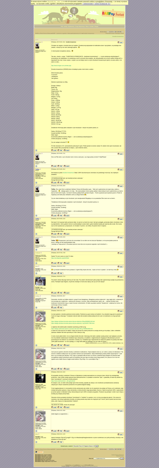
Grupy (76, 26)
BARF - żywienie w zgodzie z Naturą (61, 33)
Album (87, 26)
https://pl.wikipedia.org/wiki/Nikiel (60, 258)
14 (118, 31)
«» (113, 31)
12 (115, 31)
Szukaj (65, 26)
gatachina (38, 42)
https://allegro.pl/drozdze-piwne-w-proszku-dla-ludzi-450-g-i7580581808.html (72, 328)
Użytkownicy (71, 26)
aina (36, 266)
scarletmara (38, 311)
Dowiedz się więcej (55, 1)
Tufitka (37, 169)
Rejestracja (82, 26)
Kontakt (91, 26)
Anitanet (37, 253)
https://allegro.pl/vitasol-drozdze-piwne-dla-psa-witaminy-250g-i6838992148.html (73, 321)
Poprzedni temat (110, 33)
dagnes (37, 372)
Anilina (37, 296)
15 (120, 31)
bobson (37, 276)
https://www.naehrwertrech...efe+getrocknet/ (63, 381)
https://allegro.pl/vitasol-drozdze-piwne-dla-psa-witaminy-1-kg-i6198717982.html (72, 323)
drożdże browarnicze (68, 172)
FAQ (62, 26)
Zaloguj (96, 26)
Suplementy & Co (77, 33)
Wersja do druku (120, 455)
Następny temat (119, 33)
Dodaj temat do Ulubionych (118, 454)
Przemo (81, 465)
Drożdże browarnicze (88, 33)
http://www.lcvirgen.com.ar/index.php (61, 65)
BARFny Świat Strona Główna (43, 33)
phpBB (72, 465)
